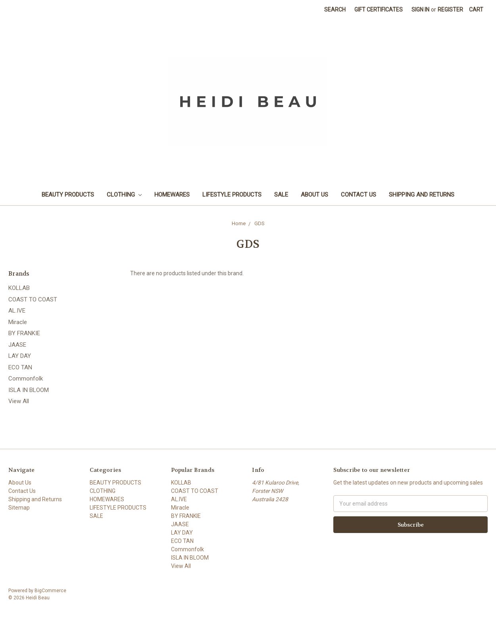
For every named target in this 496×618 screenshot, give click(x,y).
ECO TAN (20, 367)
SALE (281, 194)
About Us (314, 194)
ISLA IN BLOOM (28, 390)
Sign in (420, 9)
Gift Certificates (378, 9)
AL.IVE (16, 310)
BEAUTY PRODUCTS (68, 194)
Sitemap (19, 507)
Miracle (17, 322)
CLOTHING (124, 194)
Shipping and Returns (421, 194)
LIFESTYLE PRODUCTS (231, 194)
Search (335, 9)
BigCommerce (50, 590)
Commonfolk (25, 378)
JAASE (17, 344)
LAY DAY (19, 355)
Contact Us (358, 194)
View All (18, 401)
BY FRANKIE (24, 333)
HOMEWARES (172, 194)
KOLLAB (19, 288)
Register (450, 9)
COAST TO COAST (32, 299)
